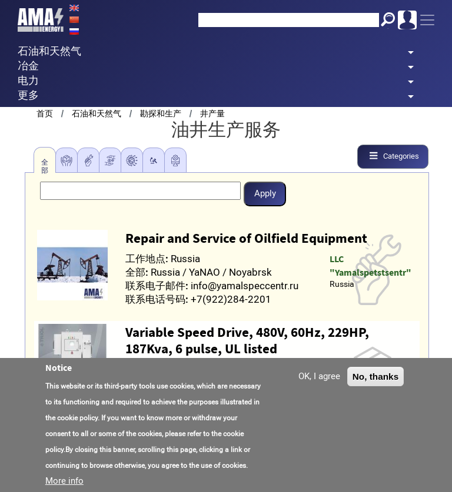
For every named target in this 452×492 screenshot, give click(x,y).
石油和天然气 (96, 114)
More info (64, 481)
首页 (44, 114)
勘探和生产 (160, 114)
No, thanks (376, 376)
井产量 (212, 114)
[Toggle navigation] (427, 20)
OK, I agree (319, 376)
